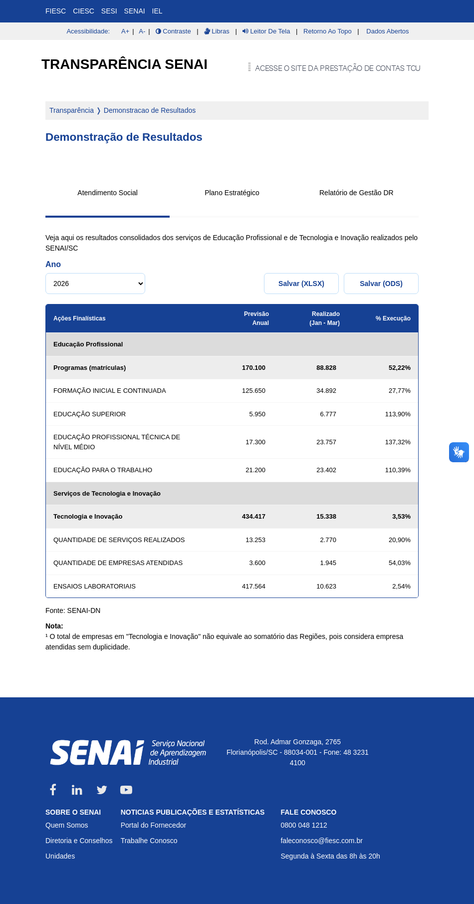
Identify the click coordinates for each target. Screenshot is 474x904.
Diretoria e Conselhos (79, 841)
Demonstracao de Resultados (150, 110)
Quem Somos (66, 825)
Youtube (126, 789)
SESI (109, 11)
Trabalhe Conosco (149, 841)
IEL (157, 11)
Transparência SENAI (124, 64)
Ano (53, 264)
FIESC (55, 11)
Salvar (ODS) (381, 284)
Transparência (71, 110)
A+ (125, 31)
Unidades (60, 856)
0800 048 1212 (303, 825)
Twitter (101, 789)
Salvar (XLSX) (301, 284)
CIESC (83, 11)
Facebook (52, 789)
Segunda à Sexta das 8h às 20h (330, 856)
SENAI (134, 11)
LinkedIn (77, 789)
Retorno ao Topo (327, 31)
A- (142, 31)
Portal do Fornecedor (154, 825)
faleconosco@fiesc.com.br (321, 841)
